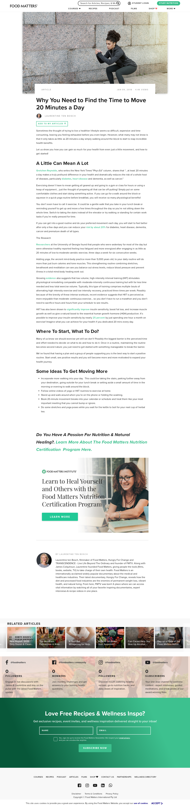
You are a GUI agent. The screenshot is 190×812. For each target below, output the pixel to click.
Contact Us (107, 777)
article (46, 89)
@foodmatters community (72, 663)
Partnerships (124, 777)
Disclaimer (76, 794)
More (170, 8)
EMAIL (103, 730)
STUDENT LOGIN (138, 3)
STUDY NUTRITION (168, 3)
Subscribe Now (95, 748)
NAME (45, 730)
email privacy (124, 738)
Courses (73, 8)
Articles (73, 777)
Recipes (93, 8)
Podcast (114, 8)
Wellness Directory (145, 777)
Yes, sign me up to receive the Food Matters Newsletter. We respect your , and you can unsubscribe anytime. (94, 739)
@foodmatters (18, 663)
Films (134, 8)
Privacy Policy (112, 794)
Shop (153, 8)
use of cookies (141, 803)
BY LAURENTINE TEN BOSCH (72, 554)
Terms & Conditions (93, 794)
